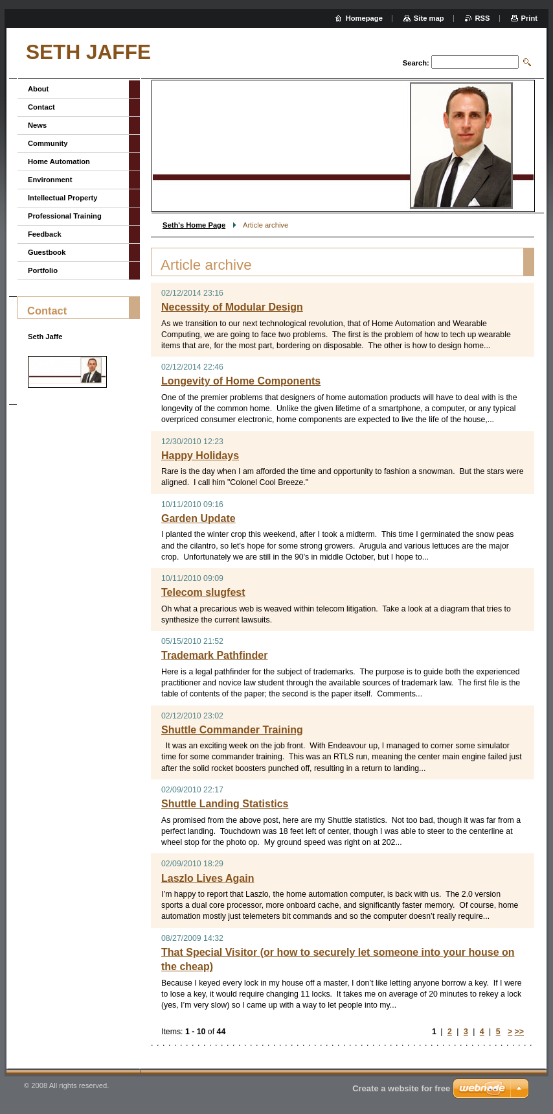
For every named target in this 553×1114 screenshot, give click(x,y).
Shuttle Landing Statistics (224, 803)
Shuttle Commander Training (232, 729)
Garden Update (198, 518)
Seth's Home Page (194, 225)
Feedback (45, 234)
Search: (416, 63)
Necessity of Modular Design (232, 307)
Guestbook (46, 252)
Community (48, 143)
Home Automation (59, 161)
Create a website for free (401, 1088)
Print (529, 18)
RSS (482, 18)
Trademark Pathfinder (214, 655)
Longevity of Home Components (241, 380)
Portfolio (43, 270)
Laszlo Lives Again (207, 878)
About (38, 89)
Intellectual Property (63, 198)
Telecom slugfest (203, 592)
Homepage (364, 18)
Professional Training (65, 216)
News (37, 125)
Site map (429, 18)
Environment (50, 180)
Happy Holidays (200, 455)
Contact (41, 107)
